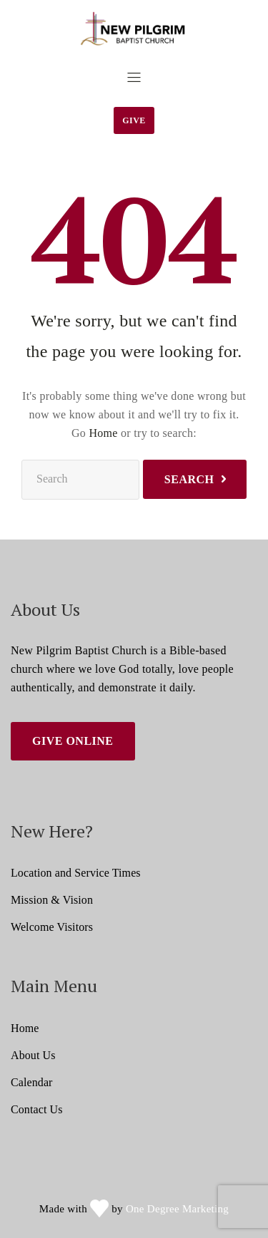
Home (103, 433)
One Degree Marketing (177, 1208)
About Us (33, 1055)
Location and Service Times (76, 873)
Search (189, 479)
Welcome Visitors (52, 927)
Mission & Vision (52, 900)
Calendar (32, 1082)
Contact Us (37, 1109)
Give (134, 120)
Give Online (73, 741)
